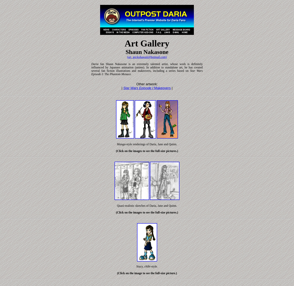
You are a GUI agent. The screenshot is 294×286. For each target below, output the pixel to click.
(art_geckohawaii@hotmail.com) (147, 57)
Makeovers (147, 88)
